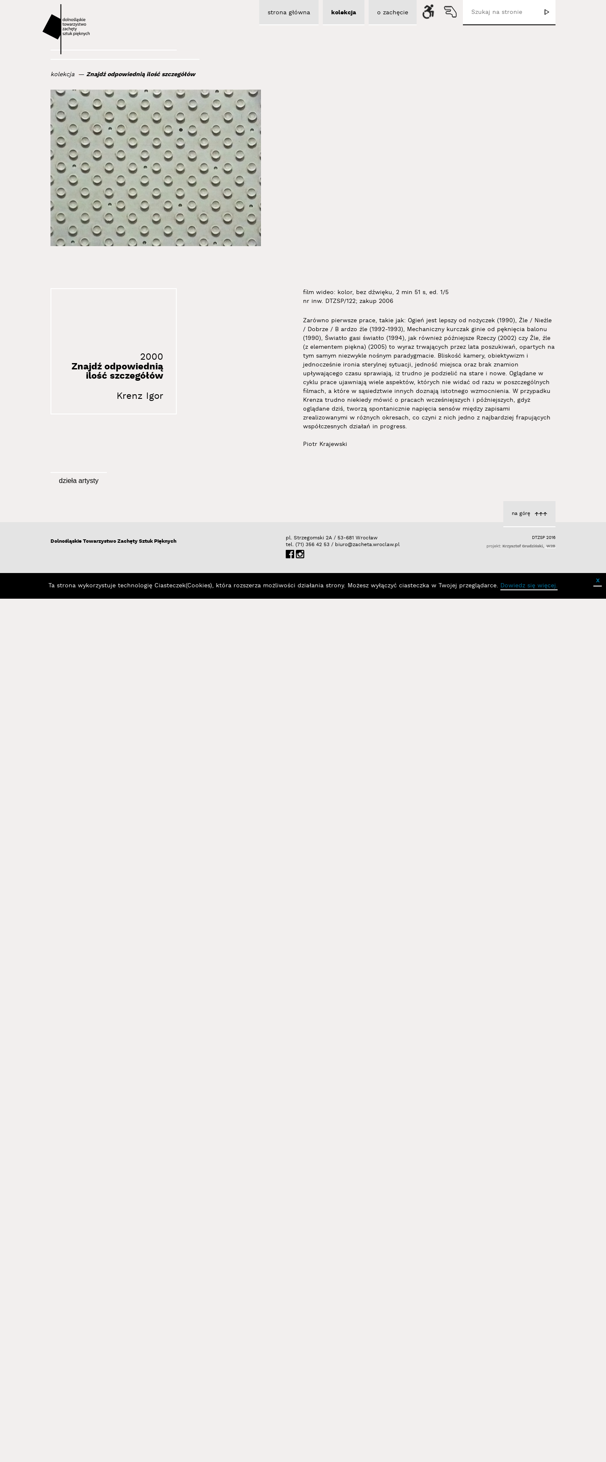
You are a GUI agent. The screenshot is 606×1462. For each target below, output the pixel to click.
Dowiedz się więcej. (529, 1450)
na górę (521, 1378)
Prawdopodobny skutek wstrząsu (493, 815)
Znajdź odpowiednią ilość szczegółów (140, 74)
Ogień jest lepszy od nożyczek (498, 1158)
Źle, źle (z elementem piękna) (326, 1317)
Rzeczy (532, 1326)
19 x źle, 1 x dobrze (169, 1141)
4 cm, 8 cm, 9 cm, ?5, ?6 (332, 982)
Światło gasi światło (339, 1148)
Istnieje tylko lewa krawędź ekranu (318, 640)
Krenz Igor (140, 396)
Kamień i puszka (173, 808)
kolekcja (62, 74)
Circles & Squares (171, 975)
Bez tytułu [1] (177, 641)
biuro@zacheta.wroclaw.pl (339, 1409)
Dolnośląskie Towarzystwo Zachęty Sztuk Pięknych (113, 1406)
